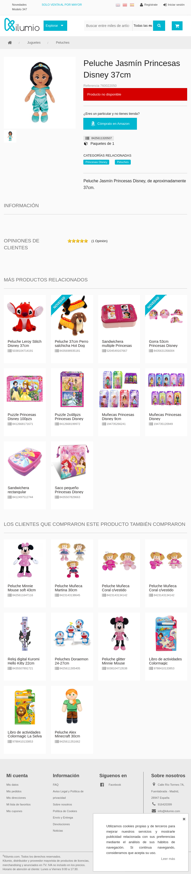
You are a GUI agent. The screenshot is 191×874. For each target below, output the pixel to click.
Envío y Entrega (63, 817)
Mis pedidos (14, 791)
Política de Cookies (65, 811)
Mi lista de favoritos (18, 804)
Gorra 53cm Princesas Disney (163, 343)
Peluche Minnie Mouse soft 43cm (22, 588)
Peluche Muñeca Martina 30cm (68, 588)
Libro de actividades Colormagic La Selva (25, 734)
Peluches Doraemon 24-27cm (71, 661)
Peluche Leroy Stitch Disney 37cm (25, 343)
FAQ (55, 784)
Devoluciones (61, 824)
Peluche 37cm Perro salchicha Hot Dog (71, 343)
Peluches (62, 42)
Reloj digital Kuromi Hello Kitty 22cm (23, 661)
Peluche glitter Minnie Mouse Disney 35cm (113, 663)
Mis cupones (14, 811)
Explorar (52, 25)
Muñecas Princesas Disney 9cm (118, 417)
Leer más (168, 859)
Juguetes (34, 42)
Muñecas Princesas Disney (165, 417)
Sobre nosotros (62, 804)
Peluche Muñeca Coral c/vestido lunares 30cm (162, 590)
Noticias (58, 830)
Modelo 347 (19, 9)
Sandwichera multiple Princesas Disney (117, 345)
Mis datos (12, 784)
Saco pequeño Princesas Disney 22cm (69, 492)
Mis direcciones (16, 797)
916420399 (165, 804)
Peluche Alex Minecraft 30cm (67, 734)
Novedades (19, 4)
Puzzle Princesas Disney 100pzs (22, 417)
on (69, 241)
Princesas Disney (96, 162)
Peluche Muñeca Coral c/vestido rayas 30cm (115, 590)
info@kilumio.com (169, 811)
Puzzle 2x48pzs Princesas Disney (69, 417)
